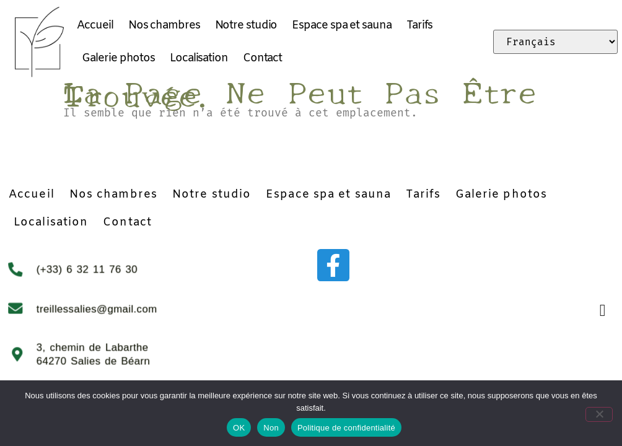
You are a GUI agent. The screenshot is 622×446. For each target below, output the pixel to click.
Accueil (95, 25)
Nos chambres (164, 25)
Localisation (199, 58)
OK (239, 427)
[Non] (602, 412)
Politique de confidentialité (346, 427)
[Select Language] (555, 42)
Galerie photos (118, 58)
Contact (262, 58)
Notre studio (246, 25)
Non (271, 427)
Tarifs (419, 25)
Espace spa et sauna (341, 25)
